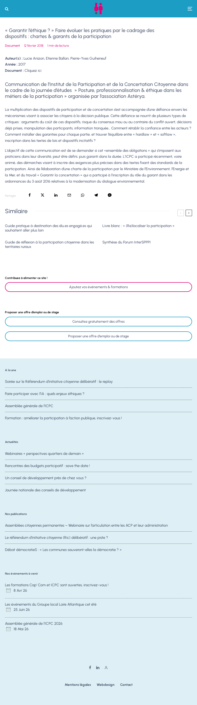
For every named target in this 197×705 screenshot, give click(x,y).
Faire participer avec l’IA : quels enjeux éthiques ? (44, 394)
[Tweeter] (42, 195)
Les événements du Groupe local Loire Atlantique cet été (50, 604)
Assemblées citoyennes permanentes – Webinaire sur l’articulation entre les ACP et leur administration (86, 525)
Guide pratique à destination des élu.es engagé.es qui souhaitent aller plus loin (48, 228)
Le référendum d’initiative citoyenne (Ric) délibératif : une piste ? (56, 537)
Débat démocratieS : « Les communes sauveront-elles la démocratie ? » (63, 550)
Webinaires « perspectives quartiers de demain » (44, 453)
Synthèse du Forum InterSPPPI (126, 242)
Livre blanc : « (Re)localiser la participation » (138, 226)
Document (12, 45)
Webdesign (105, 685)
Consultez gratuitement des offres (98, 321)
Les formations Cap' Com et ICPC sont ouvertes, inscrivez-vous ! (57, 585)
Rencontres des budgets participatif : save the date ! (47, 466)
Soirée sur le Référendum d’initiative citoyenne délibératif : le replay (59, 381)
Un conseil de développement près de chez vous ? (45, 478)
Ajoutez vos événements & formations (98, 287)
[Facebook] (90, 667)
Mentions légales (78, 685)
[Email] (69, 195)
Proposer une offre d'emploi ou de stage (98, 336)
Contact (126, 685)
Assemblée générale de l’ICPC (29, 406)
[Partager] (29, 195)
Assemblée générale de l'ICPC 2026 (33, 623)
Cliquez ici (33, 70)
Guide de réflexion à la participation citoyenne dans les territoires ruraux (49, 244)
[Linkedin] (98, 667)
